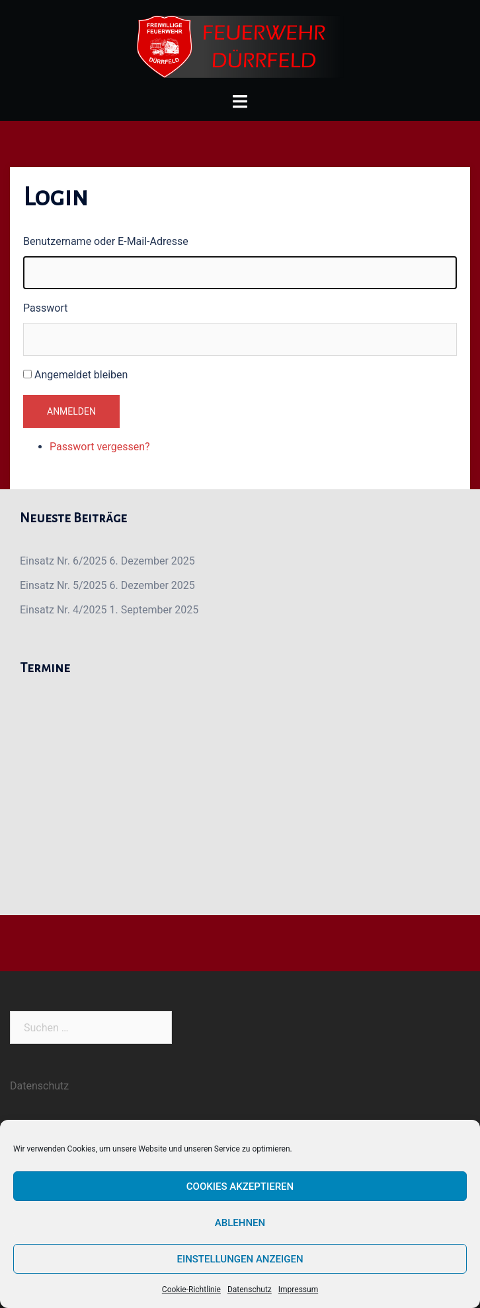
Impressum (298, 1289)
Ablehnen (240, 1223)
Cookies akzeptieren (240, 1186)
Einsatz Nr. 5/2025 (63, 585)
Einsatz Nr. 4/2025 (63, 609)
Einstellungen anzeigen (240, 1259)
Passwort (45, 308)
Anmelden (71, 411)
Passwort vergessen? (100, 446)
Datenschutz (249, 1289)
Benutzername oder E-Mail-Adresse (105, 241)
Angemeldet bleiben (81, 374)
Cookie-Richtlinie (191, 1289)
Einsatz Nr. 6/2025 (63, 561)
